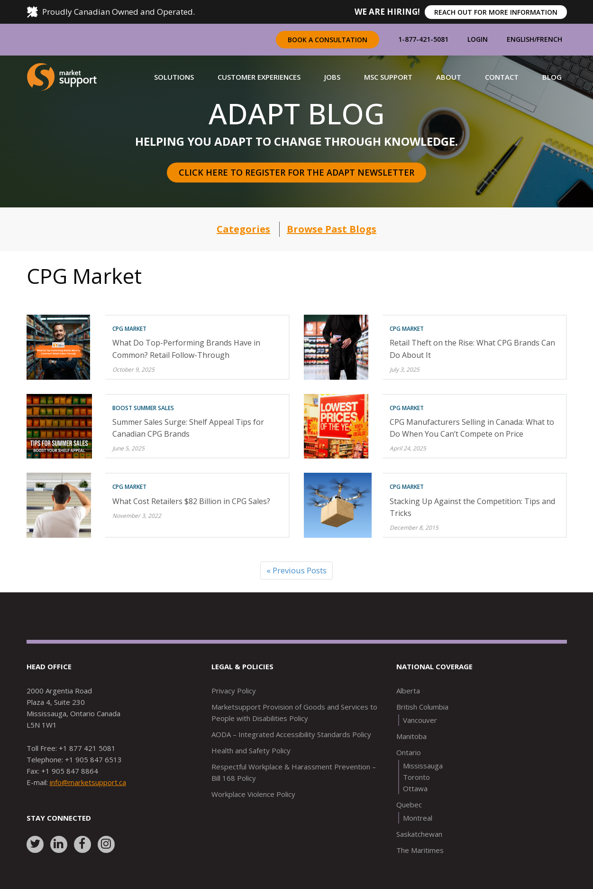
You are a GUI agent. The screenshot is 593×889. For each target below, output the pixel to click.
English (520, 39)
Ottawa (415, 788)
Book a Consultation (327, 39)
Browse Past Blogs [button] (331, 229)
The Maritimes (420, 850)
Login (477, 39)
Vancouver (420, 720)
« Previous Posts (296, 570)
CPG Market (129, 329)
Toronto (416, 777)
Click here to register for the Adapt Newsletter (296, 172)
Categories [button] (243, 229)
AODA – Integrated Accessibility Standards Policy (291, 734)
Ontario (408, 752)
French (549, 39)
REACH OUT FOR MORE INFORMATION (495, 12)
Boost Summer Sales (143, 408)
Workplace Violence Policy (253, 794)
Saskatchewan (419, 834)
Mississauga (423, 765)
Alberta (408, 690)
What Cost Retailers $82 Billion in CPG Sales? (191, 501)
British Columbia (422, 706)
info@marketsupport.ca (88, 782)
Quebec (409, 804)
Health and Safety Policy (251, 750)
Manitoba (411, 736)
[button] (174, 77)
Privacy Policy (233, 690)
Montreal (417, 818)
